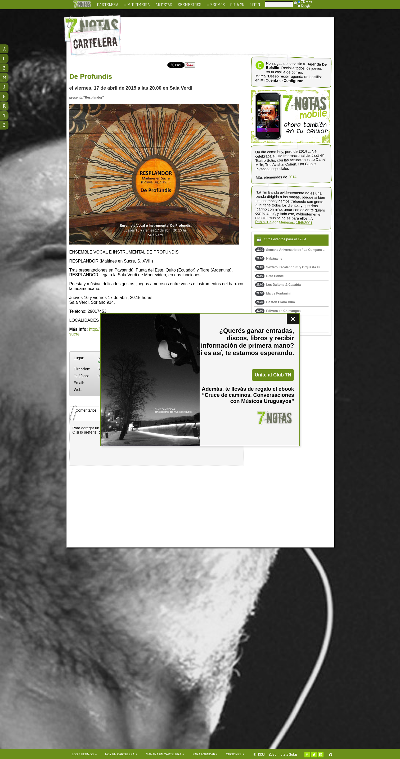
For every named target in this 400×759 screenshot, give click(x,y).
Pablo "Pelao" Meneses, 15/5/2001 (283, 222)
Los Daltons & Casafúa (278, 284)
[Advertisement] (234, 32)
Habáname (268, 258)
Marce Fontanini (273, 293)
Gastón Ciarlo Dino (275, 302)
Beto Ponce (269, 276)
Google (304, 6)
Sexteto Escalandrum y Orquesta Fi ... (289, 267)
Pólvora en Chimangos (278, 311)
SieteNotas (289, 754)
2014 (292, 177)
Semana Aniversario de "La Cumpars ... (290, 249)
